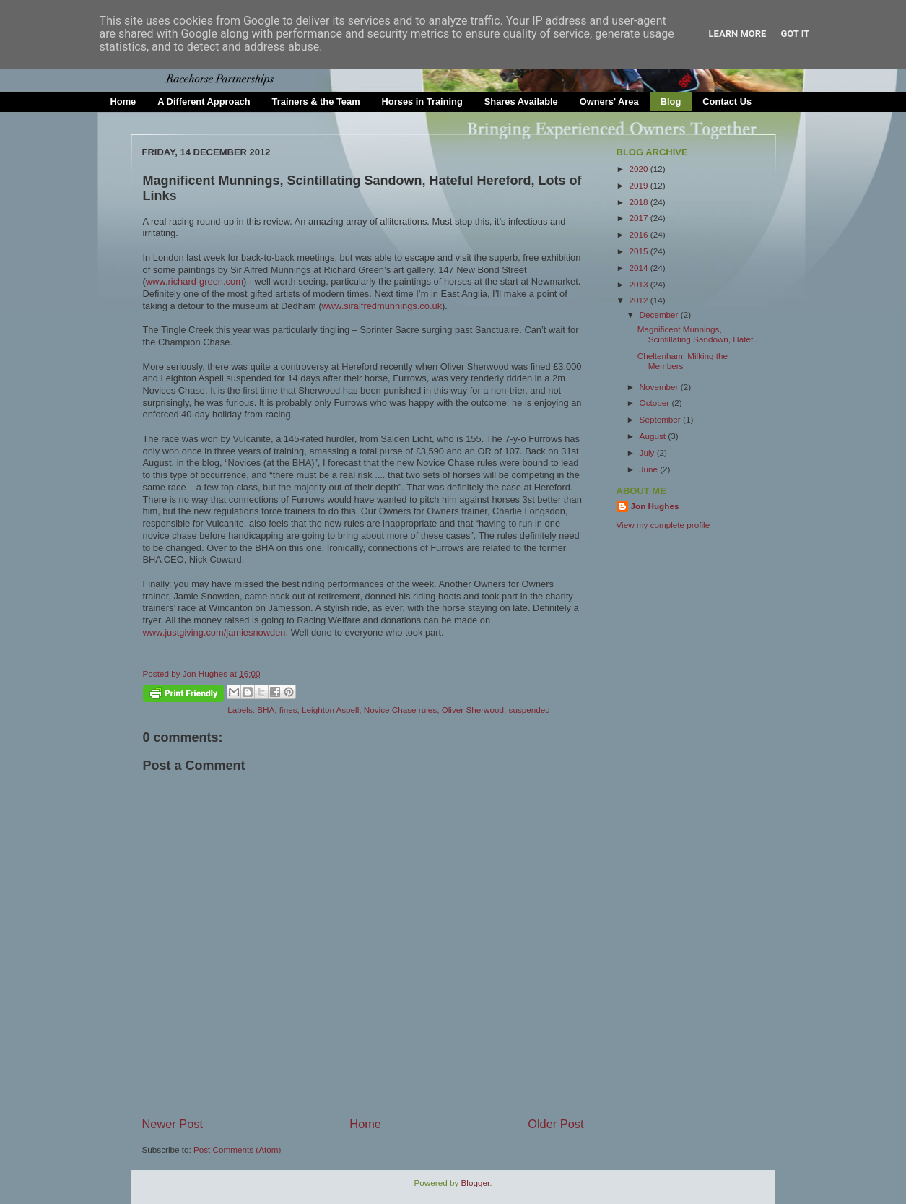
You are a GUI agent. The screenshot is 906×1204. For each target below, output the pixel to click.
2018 (640, 202)
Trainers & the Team (316, 101)
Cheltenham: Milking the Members (682, 361)
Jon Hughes (206, 673)
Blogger (475, 1182)
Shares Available (521, 101)
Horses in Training (422, 101)
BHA (265, 709)
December (660, 314)
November (660, 386)
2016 (640, 234)
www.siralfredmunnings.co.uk (382, 305)
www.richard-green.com (194, 281)
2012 (640, 300)
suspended (529, 709)
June (650, 469)
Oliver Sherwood (473, 709)
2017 (640, 217)
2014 (640, 267)
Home (123, 101)
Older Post (555, 1123)
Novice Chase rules (400, 709)
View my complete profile (663, 524)
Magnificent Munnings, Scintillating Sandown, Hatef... (698, 334)
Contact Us (727, 101)
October (656, 402)
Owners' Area (609, 101)
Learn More (738, 33)
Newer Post (173, 1123)
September (661, 419)
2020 (640, 168)
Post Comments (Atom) (237, 1149)
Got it (794, 33)
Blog (671, 101)
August (654, 436)
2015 (640, 251)
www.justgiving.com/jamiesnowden (214, 632)
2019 (640, 185)
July (648, 452)
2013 (640, 284)
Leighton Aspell (330, 709)
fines (288, 709)
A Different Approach (203, 101)
